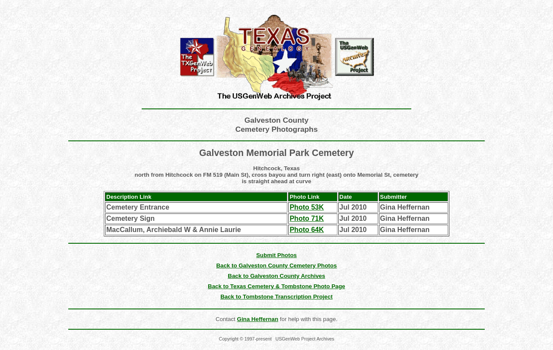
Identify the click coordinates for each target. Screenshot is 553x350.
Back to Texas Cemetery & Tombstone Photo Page (276, 286)
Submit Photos (276, 255)
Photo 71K (306, 218)
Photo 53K (306, 207)
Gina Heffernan (258, 319)
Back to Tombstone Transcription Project (276, 296)
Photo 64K (306, 229)
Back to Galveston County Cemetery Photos (276, 265)
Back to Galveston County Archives (276, 276)
